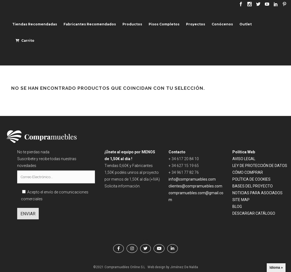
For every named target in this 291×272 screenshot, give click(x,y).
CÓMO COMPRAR (247, 172)
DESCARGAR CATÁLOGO (253, 213)
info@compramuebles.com (192, 179)
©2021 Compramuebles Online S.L (119, 267)
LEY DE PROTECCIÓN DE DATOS (259, 165)
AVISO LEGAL (243, 159)
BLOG (237, 206)
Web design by (158, 267)
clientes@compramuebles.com (196, 186)
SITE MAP (241, 200)
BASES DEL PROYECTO (252, 186)
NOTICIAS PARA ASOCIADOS (257, 193)
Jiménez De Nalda (184, 267)
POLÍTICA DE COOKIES (251, 179)
